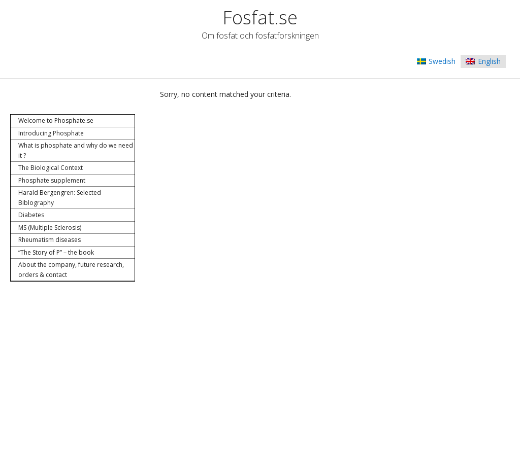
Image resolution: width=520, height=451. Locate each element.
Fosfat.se (260, 17)
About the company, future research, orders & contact (71, 269)
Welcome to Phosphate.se (55, 120)
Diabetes (31, 215)
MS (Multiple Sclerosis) (49, 227)
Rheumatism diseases (49, 239)
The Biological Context (50, 167)
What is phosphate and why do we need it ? (75, 150)
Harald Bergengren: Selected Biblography (59, 197)
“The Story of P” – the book (56, 252)
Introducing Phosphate (51, 133)
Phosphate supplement (51, 180)
